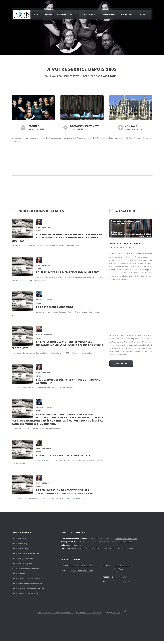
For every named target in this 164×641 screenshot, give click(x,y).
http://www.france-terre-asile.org (25, 594)
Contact (142, 14)
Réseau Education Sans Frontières (25, 568)
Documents (126, 14)
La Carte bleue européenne (55, 307)
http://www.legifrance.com (22, 558)
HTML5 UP (115, 613)
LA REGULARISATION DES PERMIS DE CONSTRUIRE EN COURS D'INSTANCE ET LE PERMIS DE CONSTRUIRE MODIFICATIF (57, 237)
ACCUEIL (34, 14)
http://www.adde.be (20, 574)
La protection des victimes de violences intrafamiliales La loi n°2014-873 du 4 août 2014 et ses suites (57, 345)
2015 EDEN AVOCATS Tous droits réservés (55, 613)
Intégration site (82, 613)
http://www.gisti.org (19, 538)
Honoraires (109, 14)
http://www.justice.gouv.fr (22, 563)
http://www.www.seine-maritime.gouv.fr (28, 589)
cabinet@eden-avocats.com (126, 538)
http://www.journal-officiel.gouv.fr (25, 554)
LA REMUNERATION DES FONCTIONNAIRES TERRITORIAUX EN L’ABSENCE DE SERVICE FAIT (65, 492)
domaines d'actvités (68, 14)
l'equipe (48, 14)
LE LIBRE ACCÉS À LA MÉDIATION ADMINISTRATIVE (67, 272)
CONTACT (131, 126)
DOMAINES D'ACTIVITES (85, 126)
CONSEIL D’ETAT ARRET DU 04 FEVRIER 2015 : (63, 455)
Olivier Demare (78, 545)
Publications (91, 14)
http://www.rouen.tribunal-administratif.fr (28, 583)
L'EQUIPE (33, 126)
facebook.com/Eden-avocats (82, 566)
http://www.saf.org (19, 543)
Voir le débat (123, 364)
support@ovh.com (125, 542)
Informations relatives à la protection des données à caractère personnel (106, 548)
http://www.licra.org (20, 548)
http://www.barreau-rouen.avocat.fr (26, 579)
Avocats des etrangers (125, 243)
